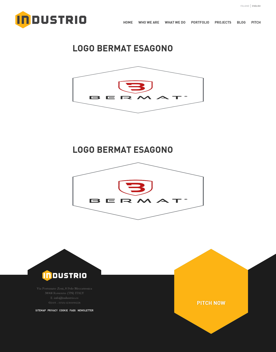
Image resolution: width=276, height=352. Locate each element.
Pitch (256, 22)
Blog (241, 22)
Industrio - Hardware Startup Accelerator (50, 20)
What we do (175, 22)
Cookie (63, 310)
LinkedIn (138, 284)
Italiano (244, 6)
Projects (223, 22)
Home (128, 22)
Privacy (53, 310)
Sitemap (40, 310)
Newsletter (86, 310)
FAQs (73, 310)
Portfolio (200, 22)
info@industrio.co (66, 298)
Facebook (130, 298)
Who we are (148, 22)
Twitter (146, 298)
